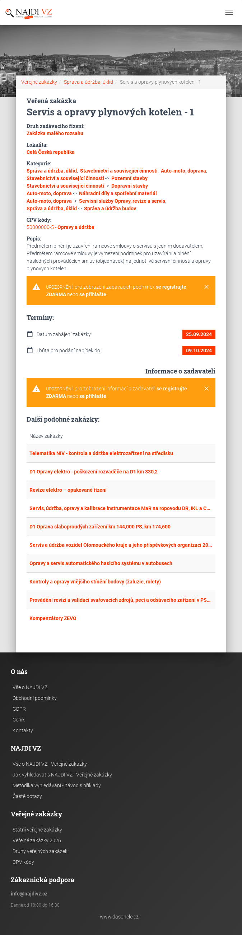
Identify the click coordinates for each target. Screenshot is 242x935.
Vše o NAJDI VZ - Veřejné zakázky (50, 764)
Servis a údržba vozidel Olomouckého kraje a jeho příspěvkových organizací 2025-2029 (121, 545)
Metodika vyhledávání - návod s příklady (57, 785)
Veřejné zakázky (39, 82)
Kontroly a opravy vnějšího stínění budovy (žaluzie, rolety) (95, 582)
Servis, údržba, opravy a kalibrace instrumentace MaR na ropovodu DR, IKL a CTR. (121, 508)
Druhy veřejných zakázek (40, 851)
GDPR (19, 709)
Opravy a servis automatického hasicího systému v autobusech (100, 563)
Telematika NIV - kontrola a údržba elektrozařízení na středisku (101, 453)
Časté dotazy (27, 796)
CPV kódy (23, 862)
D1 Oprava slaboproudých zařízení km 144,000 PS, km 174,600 (100, 527)
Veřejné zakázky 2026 (37, 840)
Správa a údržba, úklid (88, 82)
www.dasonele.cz (119, 917)
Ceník (19, 720)
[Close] (206, 287)
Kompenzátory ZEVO (52, 618)
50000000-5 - (60, 227)
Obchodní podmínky (35, 698)
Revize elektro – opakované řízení (68, 490)
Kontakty (23, 730)
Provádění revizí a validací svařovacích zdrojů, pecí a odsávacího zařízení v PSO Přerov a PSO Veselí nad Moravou (121, 600)
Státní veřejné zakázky (37, 830)
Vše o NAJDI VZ (30, 687)
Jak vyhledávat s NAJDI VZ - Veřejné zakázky (62, 775)
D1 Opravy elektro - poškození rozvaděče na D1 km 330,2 (93, 472)
